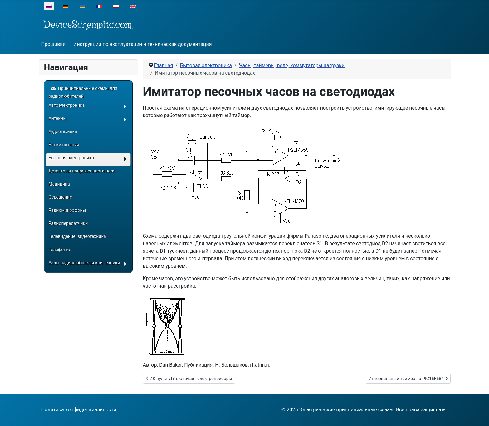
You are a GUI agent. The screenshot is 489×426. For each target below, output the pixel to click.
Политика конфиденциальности (78, 410)
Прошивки (53, 44)
